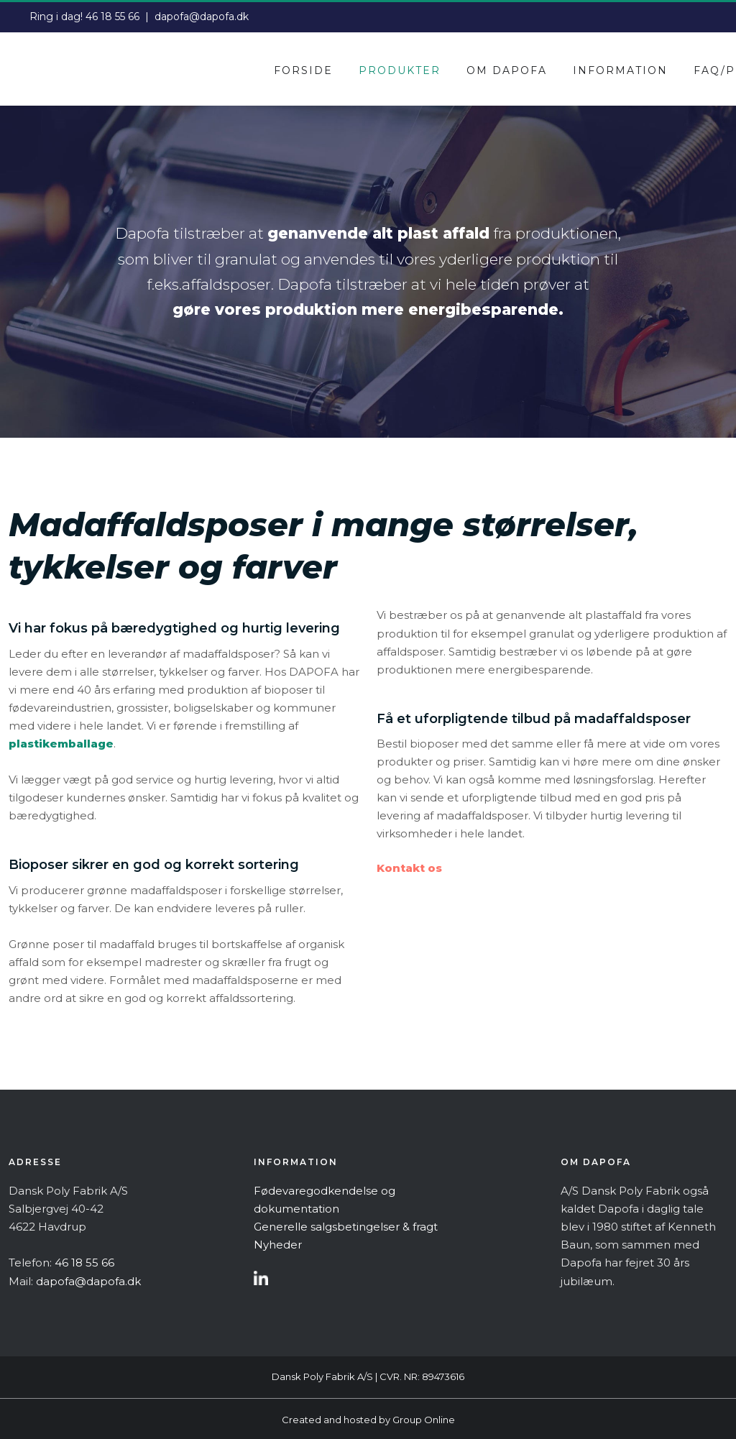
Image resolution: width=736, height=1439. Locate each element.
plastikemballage (61, 743)
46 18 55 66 (112, 16)
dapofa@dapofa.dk (202, 16)
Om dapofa (506, 70)
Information (620, 70)
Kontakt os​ (409, 868)
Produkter (400, 70)
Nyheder (278, 1244)
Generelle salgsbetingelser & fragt (346, 1226)
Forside (303, 70)
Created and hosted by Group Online (368, 1419)
